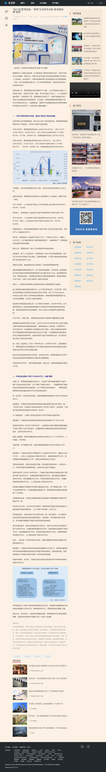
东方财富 (46, 759)
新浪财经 (61, 757)
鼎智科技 (78, 286)
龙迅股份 (78, 247)
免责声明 (22, 747)
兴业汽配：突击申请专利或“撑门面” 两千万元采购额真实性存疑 (92, 61)
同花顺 (22, 761)
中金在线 (60, 759)
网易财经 (16, 759)
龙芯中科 (89, 247)
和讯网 (16, 761)
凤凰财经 (31, 759)
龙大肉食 (89, 264)
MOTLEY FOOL (18, 755)
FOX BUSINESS (31, 754)
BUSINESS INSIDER (46, 757)
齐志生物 (78, 269)
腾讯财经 (24, 759)
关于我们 (55, 3)
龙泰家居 (89, 253)
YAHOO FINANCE (37, 752)
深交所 (47, 750)
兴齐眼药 (17, 656)
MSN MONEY (25, 752)
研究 (32, 3)
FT (55, 757)
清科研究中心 (38, 761)
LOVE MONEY (29, 755)
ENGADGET (39, 755)
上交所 (41, 750)
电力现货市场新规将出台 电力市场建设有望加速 (92, 36)
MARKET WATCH (19, 754)
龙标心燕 (78, 258)
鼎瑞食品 (89, 275)
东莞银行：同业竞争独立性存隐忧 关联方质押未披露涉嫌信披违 (92, 48)
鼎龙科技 (89, 269)
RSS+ (29, 747)
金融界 (53, 759)
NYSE (59, 750)
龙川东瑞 (89, 258)
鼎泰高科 (78, 281)
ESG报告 (43, 3)
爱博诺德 (47, 656)
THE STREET (42, 754)
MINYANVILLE (58, 754)
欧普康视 (37, 656)
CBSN (47, 755)
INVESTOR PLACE (50, 752)
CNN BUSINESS (33, 757)
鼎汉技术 (89, 281)
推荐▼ (22, 3)
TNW (53, 755)
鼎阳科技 (78, 275)
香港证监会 (26, 750)
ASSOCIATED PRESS (20, 757)
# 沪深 (65, 16)
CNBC (50, 754)
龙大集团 (78, 264)
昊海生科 (27, 656)
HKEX (53, 750)
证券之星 (29, 761)
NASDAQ (16, 752)
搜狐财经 (39, 759)
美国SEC (34, 750)
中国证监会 (17, 750)
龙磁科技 (78, 253)
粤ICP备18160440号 (21, 764)
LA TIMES (59, 755)
